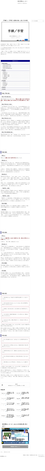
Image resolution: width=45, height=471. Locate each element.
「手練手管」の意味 (6, 75)
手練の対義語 (5, 77)
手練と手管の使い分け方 (7, 67)
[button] (43, 21)
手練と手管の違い (5, 63)
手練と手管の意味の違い (7, 64)
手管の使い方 (5, 83)
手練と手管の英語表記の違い (7, 68)
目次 (14, 60)
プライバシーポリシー (41, 455)
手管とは (4, 82)
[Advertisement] (22, 11)
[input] (38, 21)
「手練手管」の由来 (6, 76)
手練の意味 (4, 70)
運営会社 (28, 455)
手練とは (4, 71)
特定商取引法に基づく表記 (33, 455)
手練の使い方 (5, 72)
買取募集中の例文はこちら (15, 447)
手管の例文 (4, 89)
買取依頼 (24, 455)
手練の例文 (4, 87)
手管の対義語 (5, 84)
